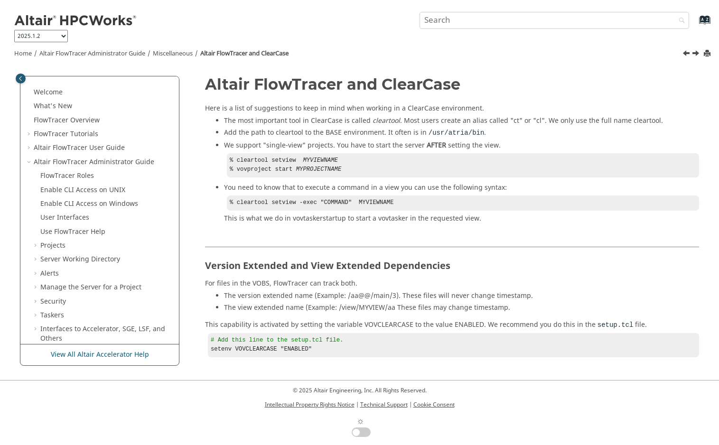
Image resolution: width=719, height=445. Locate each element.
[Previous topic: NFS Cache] (687, 54)
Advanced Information (76, 187)
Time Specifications (78, 299)
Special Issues (62, 229)
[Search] (679, 21)
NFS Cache (64, 257)
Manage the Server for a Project (90, 80)
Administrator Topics (77, 215)
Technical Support (384, 404)
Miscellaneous (173, 53)
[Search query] (554, 20)
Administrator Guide (92, 53)
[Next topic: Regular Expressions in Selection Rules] (696, 54)
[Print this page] (708, 53)
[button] (36, 80)
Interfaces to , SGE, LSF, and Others (102, 126)
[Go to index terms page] (694, 24)
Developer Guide (88, 327)
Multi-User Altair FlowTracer (85, 201)
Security (53, 94)
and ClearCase (244, 53)
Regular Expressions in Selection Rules (108, 284)
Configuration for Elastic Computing (97, 145)
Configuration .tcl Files (83, 312)
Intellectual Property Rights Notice (310, 404)
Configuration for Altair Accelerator (96, 159)
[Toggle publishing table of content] (21, 78)
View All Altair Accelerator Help (100, 355)
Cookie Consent (434, 404)
